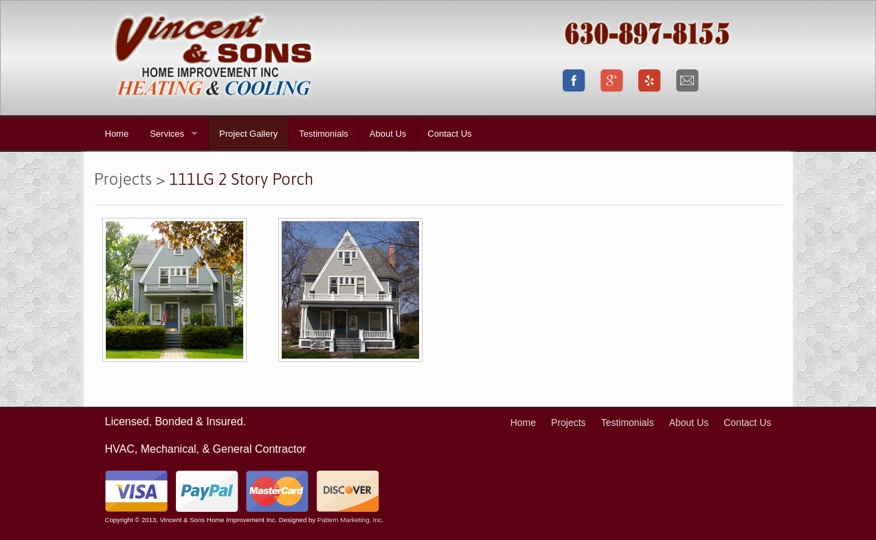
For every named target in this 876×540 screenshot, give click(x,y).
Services (167, 133)
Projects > (130, 179)
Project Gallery (248, 133)
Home (117, 133)
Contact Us (449, 133)
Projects (568, 422)
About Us (388, 133)
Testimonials (323, 133)
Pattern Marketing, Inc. (350, 520)
